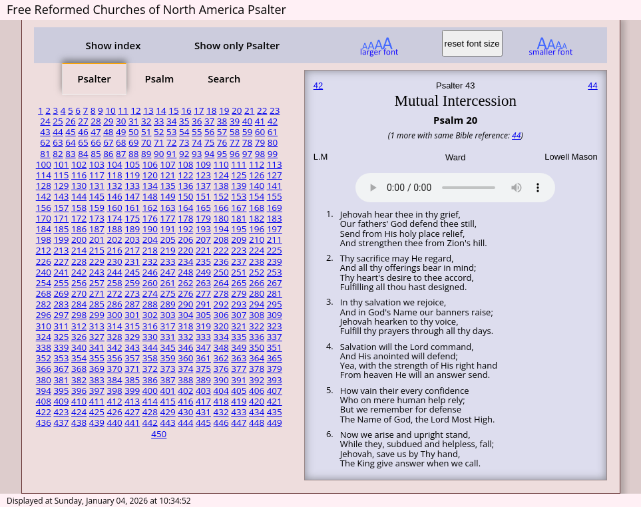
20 (237, 110)
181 (238, 218)
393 (274, 380)
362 (221, 358)
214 (79, 250)
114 (43, 175)
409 (61, 401)
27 (83, 121)
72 (171, 142)
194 (221, 229)
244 (114, 272)
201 (97, 240)
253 (274, 272)
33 (159, 121)
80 (273, 142)
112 (256, 164)
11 (123, 110)
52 (159, 132)
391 (238, 380)
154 (256, 196)
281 (274, 293)
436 (43, 422)
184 (43, 229)
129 (61, 186)
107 (168, 164)
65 (83, 142)
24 (45, 121)
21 (249, 110)
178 (185, 218)
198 (43, 240)
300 (114, 315)
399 (132, 391)
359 (168, 358)
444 (185, 422)
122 (185, 175)
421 (274, 401)
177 (168, 218)
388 (185, 380)
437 (61, 422)
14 (161, 110)
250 (221, 272)
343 (132, 347)
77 (235, 142)
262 (185, 283)
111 (238, 164)
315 (132, 326)
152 (221, 196)
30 (121, 121)
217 (132, 250)
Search (224, 78)
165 (203, 208)
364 (256, 358)
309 (274, 315)
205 (168, 240)
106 (150, 164)
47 (96, 132)
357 (132, 358)
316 (150, 326)
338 (43, 347)
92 (184, 154)
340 (79, 347)
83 (70, 154)
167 (238, 208)
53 (171, 132)
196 (256, 229)
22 (262, 110)
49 (121, 132)
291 (203, 304)
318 (185, 326)
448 (256, 422)
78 (247, 142)
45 (70, 132)
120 (150, 175)
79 (260, 142)
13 (148, 110)
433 (238, 412)
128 (43, 186)
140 (256, 186)
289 (168, 304)
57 (222, 132)
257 (97, 283)
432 (221, 412)
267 (274, 283)
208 (221, 240)
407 (274, 391)
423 (61, 412)
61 (273, 132)
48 (108, 132)
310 (43, 326)
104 (114, 164)
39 (235, 121)
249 (203, 272)
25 (58, 121)
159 (97, 208)
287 (132, 304)
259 (132, 283)
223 (238, 250)
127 (274, 175)
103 (97, 164)
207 (203, 240)
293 (238, 304)
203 (132, 240)
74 (197, 142)
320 (221, 326)
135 (168, 186)
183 (274, 218)
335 (238, 337)
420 (256, 401)
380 (43, 380)
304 (185, 315)
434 (256, 412)
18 (211, 110)
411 (97, 401)
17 (199, 110)
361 (203, 358)
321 (238, 326)
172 (79, 218)
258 (114, 283)
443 (168, 422)
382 (79, 380)
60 (260, 132)
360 (185, 358)
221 (203, 250)
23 (275, 110)
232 (150, 261)
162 (150, 208)
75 (209, 142)
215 (97, 250)
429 (168, 412)
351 (274, 347)
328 (114, 337)
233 (168, 261)
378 (256, 369)
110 (221, 164)
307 (238, 315)
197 (274, 229)
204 (150, 240)
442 (150, 422)
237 (238, 261)
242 (79, 272)
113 (274, 164)
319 (203, 326)
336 (256, 337)
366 (43, 369)
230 (114, 261)
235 (203, 261)
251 (238, 272)
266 (256, 283)
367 (61, 369)
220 (185, 250)
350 (256, 347)
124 (221, 175)
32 (146, 121)
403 (203, 391)
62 (45, 142)
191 (168, 229)
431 (203, 412)
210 (256, 240)
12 (135, 110)
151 (203, 196)
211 (274, 240)
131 (97, 186)
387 (168, 380)
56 (209, 132)
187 (97, 229)
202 (114, 240)
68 (121, 142)
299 (97, 315)
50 (133, 132)
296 (43, 315)
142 (43, 196)
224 (256, 250)
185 (61, 229)
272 (114, 293)
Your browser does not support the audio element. (455, 186)
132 (114, 186)
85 (96, 154)
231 (132, 261)
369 (97, 369)
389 (203, 380)
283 (61, 304)
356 (114, 358)
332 (185, 337)
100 (43, 164)
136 (185, 186)
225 (274, 250)
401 (168, 391)
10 (110, 110)
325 (61, 337)
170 (43, 218)
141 (274, 186)
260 (150, 283)
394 (43, 391)
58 (235, 132)
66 (96, 142)
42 (273, 121)
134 (150, 186)
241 (61, 272)
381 (61, 380)
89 (146, 154)
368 (79, 369)
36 (197, 121)
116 (79, 175)
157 (61, 208)
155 (274, 196)
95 (222, 154)
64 (70, 142)
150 (185, 196)
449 (274, 422)
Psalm (159, 78)
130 (79, 186)
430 (185, 412)
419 (238, 401)
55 (197, 132)
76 (222, 142)
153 (238, 196)
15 (173, 110)
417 (203, 401)
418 (221, 401)
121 (168, 175)
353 (61, 358)
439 (97, 422)
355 (97, 358)
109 (203, 164)
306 (221, 315)
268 (43, 293)
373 (168, 369)
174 (114, 218)
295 (274, 304)
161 (132, 208)
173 (97, 218)
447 (238, 422)
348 (221, 347)
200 (79, 240)
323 (274, 326)
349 (238, 347)
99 (273, 154)
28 (96, 121)
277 (203, 293)
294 (256, 304)
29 (108, 121)
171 (61, 218)
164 (185, 208)
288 (150, 304)
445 (203, 422)
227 (61, 261)
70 (146, 142)
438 (79, 422)
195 (238, 229)
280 (256, 293)
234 (185, 261)
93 (197, 154)
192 (185, 229)
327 (97, 337)
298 (79, 315)
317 (168, 326)
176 (150, 218)
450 (158, 434)
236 (221, 261)
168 (256, 208)
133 (132, 186)
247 (168, 272)
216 (114, 250)
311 (61, 326)
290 (185, 304)
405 (238, 391)
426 (114, 412)
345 (168, 347)
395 (61, 391)
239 (274, 261)
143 (61, 196)
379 (274, 369)
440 (114, 422)
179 (203, 218)
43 (45, 132)
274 (150, 293)
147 (132, 196)
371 (132, 369)
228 (79, 261)
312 (79, 326)
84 (83, 154)
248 (185, 272)
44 (58, 132)
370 (114, 369)
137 (203, 186)
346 (185, 347)
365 (274, 358)
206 (185, 240)
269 (61, 293)
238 (256, 261)
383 (97, 380)
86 (108, 154)
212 (43, 250)
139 (238, 186)
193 (203, 229)
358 (150, 358)
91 (171, 154)
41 (260, 121)
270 (79, 293)
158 (79, 208)
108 (185, 164)
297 (61, 315)
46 (83, 132)
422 (43, 412)
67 (108, 142)
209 (238, 240)
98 (260, 154)
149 (168, 196)
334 (221, 337)
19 (224, 110)
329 (132, 337)
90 (159, 154)
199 (61, 240)
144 (79, 196)
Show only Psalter (237, 45)
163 (168, 208)
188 (114, 229)
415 (168, 401)
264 (221, 283)
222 (221, 250)
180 (221, 218)
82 (58, 154)
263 (203, 283)
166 (221, 208)
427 (132, 412)
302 (150, 315)
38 (222, 121)
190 (150, 229)
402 (185, 391)
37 (209, 121)
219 (168, 250)
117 (97, 175)
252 (256, 272)
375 (203, 369)
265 (238, 283)
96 (235, 154)
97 (247, 154)
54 (184, 132)
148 (150, 196)
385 (132, 380)
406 (256, 391)
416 (185, 401)
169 (274, 208)
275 (168, 293)
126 (256, 175)
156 (43, 208)
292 (221, 304)
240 (43, 272)
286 (114, 304)
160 (114, 208)
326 (79, 337)
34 (171, 121)
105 (132, 164)
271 (97, 293)
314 (114, 326)
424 (79, 412)
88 (133, 154)
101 (61, 164)
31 (133, 121)
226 (43, 261)
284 (79, 304)
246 (150, 272)
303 (168, 315)
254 (43, 283)
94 (209, 154)
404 (221, 391)
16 (186, 110)
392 (256, 380)
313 (97, 326)
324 (43, 337)
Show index (112, 45)
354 (79, 358)
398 (114, 391)
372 (150, 369)
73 (184, 142)
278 (221, 293)
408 (43, 401)
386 (150, 380)
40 (247, 121)
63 (58, 142)
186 (79, 229)
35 (184, 121)
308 (256, 315)
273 (132, 293)
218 (150, 250)
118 (114, 175)
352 (43, 358)
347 (203, 347)
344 (150, 347)
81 (45, 154)
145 (97, 196)
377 (238, 369)
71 (159, 142)
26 (70, 121)
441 (132, 422)
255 (61, 283)
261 (168, 283)
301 (132, 315)
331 (168, 337)
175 (132, 218)
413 (132, 401)
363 (238, 358)
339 (61, 347)
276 (185, 293)
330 (150, 337)
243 (97, 272)
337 (274, 337)
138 (221, 186)
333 (203, 337)
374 (185, 369)
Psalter (93, 78)
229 (97, 261)
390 (221, 380)
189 (132, 229)
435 (274, 412)
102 (79, 164)
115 (61, 175)
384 (114, 380)
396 (79, 391)
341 (97, 347)
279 (238, 293)
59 (247, 132)
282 (43, 304)
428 (150, 412)
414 (150, 401)
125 (238, 175)
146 (114, 196)
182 (256, 218)
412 (114, 401)
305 (203, 315)
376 (221, 369)
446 (221, 422)
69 (133, 142)
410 (79, 401)
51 (146, 132)
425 (97, 412)
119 (132, 175)
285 (97, 304)
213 (61, 250)
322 (256, 326)
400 (150, 391)
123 (203, 175)
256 (79, 283)
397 (97, 391)
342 (114, 347)
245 (132, 272)
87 (121, 154)
